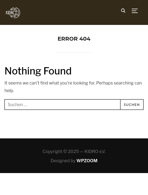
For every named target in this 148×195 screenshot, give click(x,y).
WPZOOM (86, 160)
